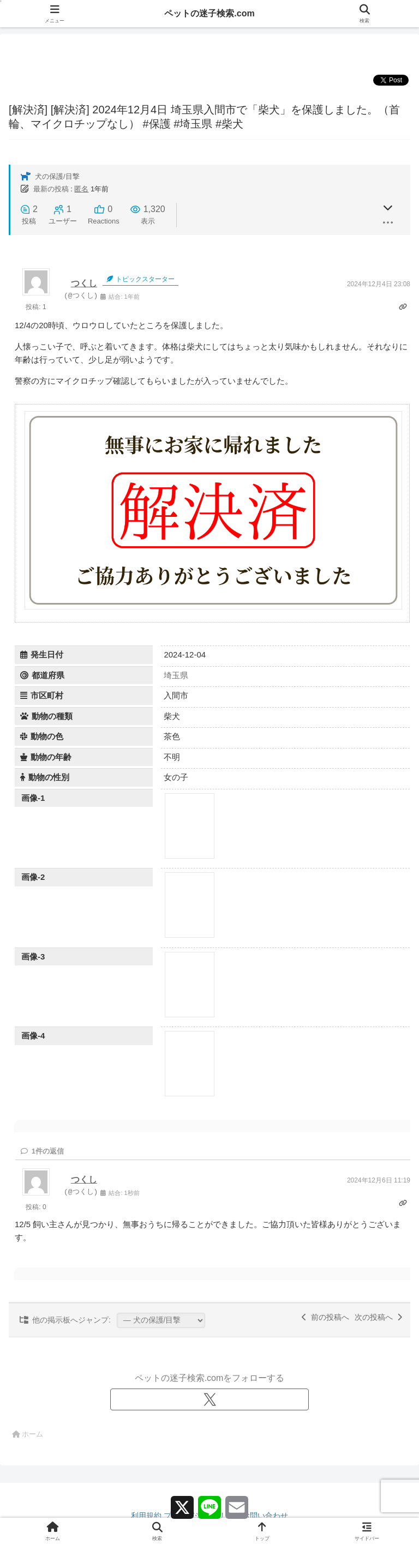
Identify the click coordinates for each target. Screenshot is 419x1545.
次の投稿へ (378, 1317)
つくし (84, 283)
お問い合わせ (265, 1515)
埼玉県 (176, 675)
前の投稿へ (325, 1317)
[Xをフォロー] (209, 1399)
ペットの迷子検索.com (209, 13)
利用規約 (146, 1515)
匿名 (81, 189)
